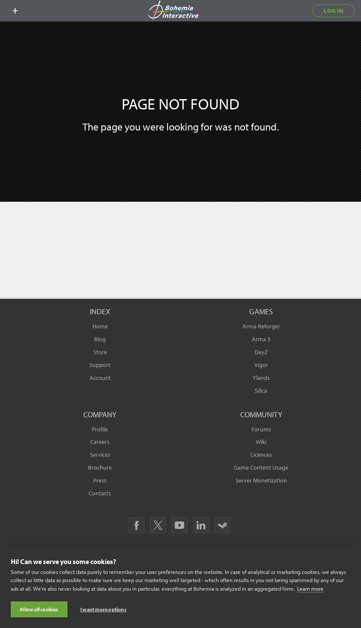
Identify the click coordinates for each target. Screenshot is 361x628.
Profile (100, 429)
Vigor (261, 365)
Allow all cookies (39, 609)
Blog (100, 339)
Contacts (100, 493)
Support (99, 365)
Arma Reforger (261, 326)
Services (100, 454)
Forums (261, 429)
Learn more (310, 588)
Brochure (100, 467)
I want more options (103, 609)
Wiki (261, 442)
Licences (261, 454)
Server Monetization (261, 480)
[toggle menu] (15, 10)
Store (100, 352)
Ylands (261, 378)
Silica (261, 390)
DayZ (261, 352)
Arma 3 (261, 339)
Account (100, 378)
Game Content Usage (261, 467)
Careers (100, 442)
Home (100, 326)
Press (100, 480)
